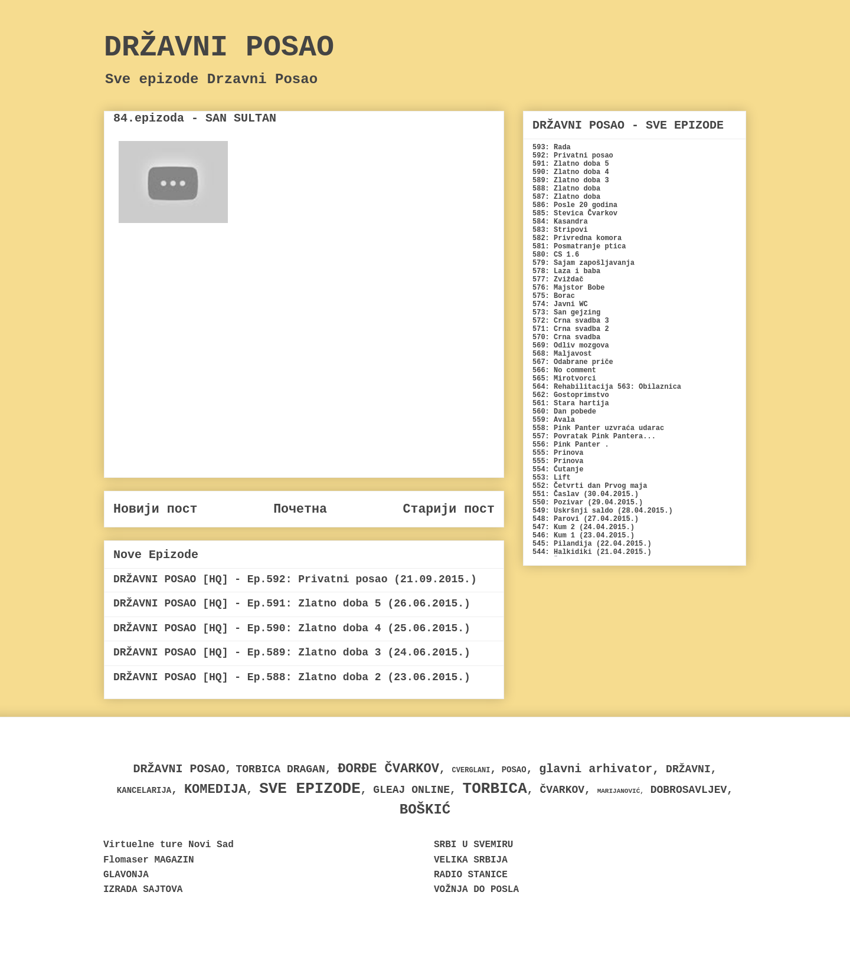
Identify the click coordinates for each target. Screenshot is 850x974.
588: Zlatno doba (566, 189)
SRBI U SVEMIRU (473, 844)
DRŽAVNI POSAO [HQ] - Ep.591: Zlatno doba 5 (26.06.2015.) (291, 603)
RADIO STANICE (471, 875)
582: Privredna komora (577, 238)
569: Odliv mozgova (570, 346)
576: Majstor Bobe (568, 288)
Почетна (300, 509)
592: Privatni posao (572, 156)
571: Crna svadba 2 (570, 329)
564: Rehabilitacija (572, 387)
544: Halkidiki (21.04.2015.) (592, 552)
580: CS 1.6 (555, 255)
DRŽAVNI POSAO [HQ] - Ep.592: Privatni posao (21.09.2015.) (295, 579)
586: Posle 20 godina (574, 205)
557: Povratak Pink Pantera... (594, 436)
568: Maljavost (562, 354)
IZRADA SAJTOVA (142, 889)
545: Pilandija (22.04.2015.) (592, 544)
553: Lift (551, 478)
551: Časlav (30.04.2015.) (585, 494)
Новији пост (155, 509)
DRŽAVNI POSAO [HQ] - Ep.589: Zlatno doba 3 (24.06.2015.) (291, 652)
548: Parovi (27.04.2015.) (585, 519)
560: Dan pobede (564, 412)
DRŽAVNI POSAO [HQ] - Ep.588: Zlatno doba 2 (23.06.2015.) (291, 677)
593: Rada (551, 147)
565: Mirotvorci (564, 379)
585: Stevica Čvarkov (574, 213)
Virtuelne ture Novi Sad (168, 844)
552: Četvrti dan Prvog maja (589, 486)
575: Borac (553, 296)
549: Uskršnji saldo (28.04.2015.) (602, 511)
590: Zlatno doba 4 (570, 172)
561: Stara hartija (570, 403)
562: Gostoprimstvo (570, 395)
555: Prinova (557, 453)
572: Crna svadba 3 (570, 321)
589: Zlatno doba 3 (570, 180)
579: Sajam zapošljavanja (583, 263)
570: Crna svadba (566, 337)
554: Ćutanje (557, 469)
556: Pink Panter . (570, 445)
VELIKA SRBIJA (471, 860)
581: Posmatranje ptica (579, 246)
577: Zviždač (557, 280)
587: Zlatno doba (566, 197)
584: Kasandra (560, 222)
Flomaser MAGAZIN (148, 860)
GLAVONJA (126, 875)
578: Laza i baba (566, 271)
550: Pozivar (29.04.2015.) (587, 503)
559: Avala (553, 420)
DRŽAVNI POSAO (219, 47)
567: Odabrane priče (572, 362)
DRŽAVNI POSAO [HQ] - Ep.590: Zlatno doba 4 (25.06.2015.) (291, 628)
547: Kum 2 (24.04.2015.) (583, 527)
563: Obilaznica (649, 387)
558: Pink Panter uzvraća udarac (598, 428)
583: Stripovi (560, 230)
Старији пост (449, 509)
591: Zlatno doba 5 (570, 164)
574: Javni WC (560, 304)
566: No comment (564, 370)
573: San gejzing (566, 313)
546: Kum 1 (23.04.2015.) (583, 536)
